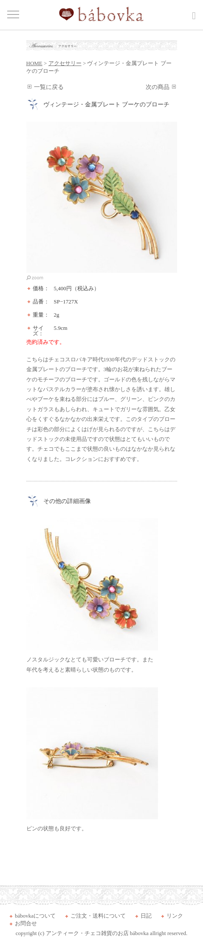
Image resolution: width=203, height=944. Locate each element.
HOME (34, 63)
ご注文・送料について (98, 916)
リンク (174, 916)
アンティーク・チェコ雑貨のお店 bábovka (97, 933)
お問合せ (26, 923)
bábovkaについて (35, 916)
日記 (146, 916)
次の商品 (157, 87)
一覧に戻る (49, 87)
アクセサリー (65, 63)
